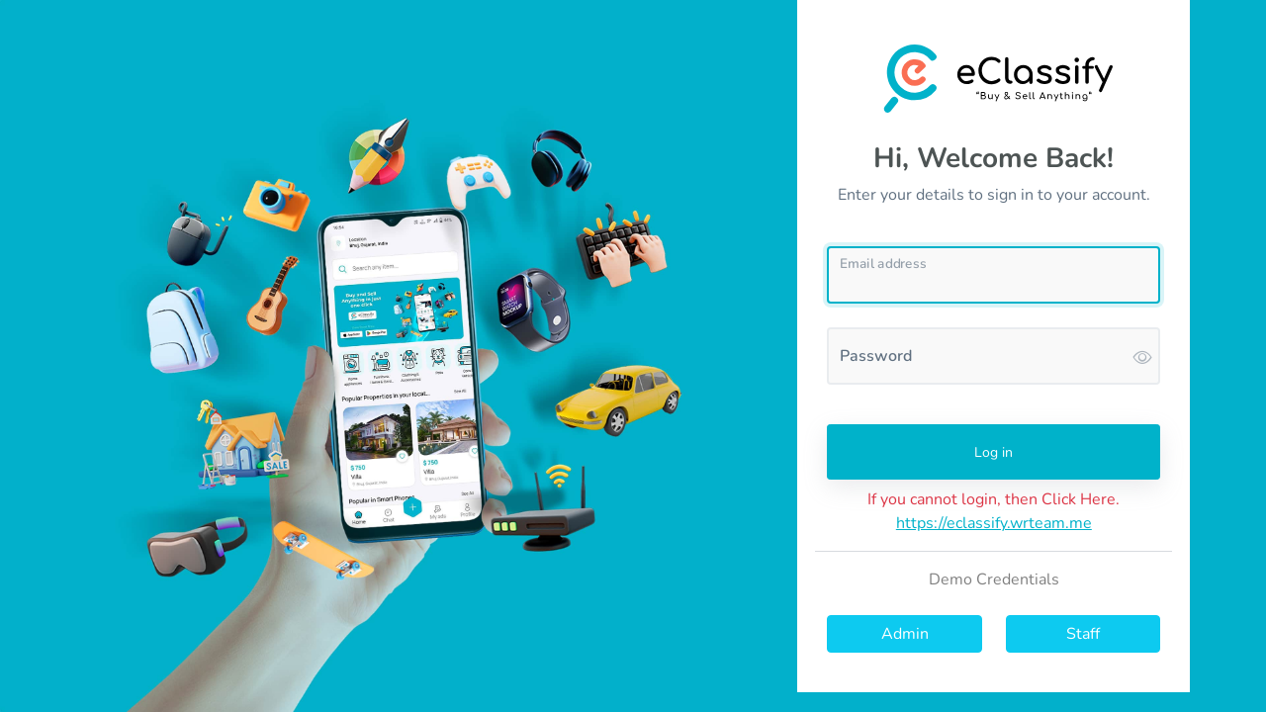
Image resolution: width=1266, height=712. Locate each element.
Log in (993, 452)
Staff (1083, 634)
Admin (905, 634)
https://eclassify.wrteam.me (994, 523)
